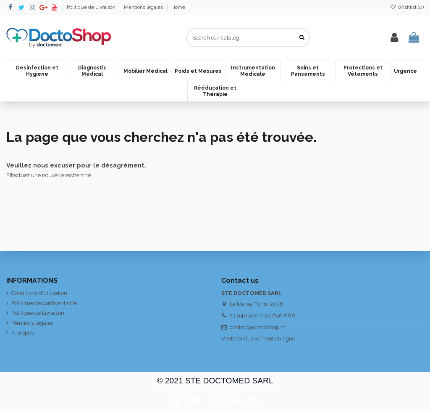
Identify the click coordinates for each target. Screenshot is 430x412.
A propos (22, 333)
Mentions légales (144, 7)
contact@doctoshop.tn (258, 327)
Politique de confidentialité (44, 303)
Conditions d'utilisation (39, 293)
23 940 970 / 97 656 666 (262, 315)
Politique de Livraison (92, 7)
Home (178, 7)
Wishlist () (407, 7)
